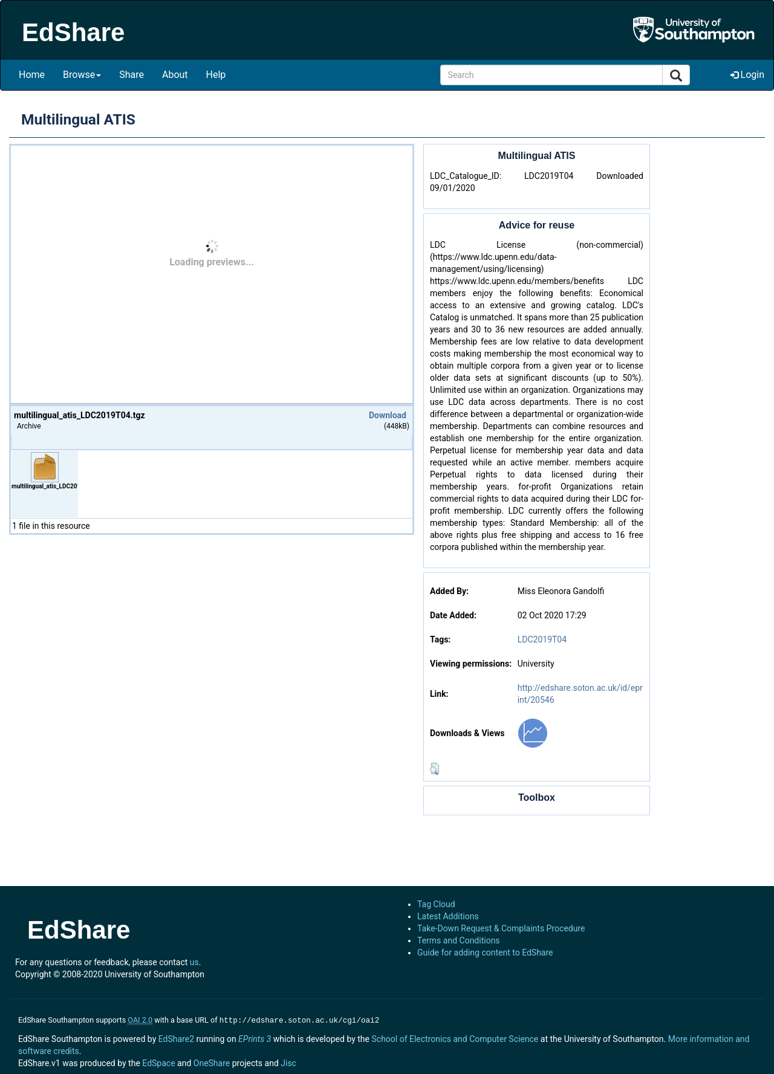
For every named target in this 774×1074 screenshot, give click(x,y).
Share (131, 74)
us (194, 962)
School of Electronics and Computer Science (454, 1038)
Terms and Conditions (458, 940)
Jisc (288, 1062)
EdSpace (158, 1062)
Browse (82, 74)
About (175, 74)
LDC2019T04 (542, 639)
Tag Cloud (436, 904)
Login (747, 74)
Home (32, 74)
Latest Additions (448, 916)
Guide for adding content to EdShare (485, 952)
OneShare (212, 1062)
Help (216, 74)
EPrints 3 (254, 1038)
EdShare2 (176, 1038)
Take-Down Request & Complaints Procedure (501, 928)
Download (387, 415)
